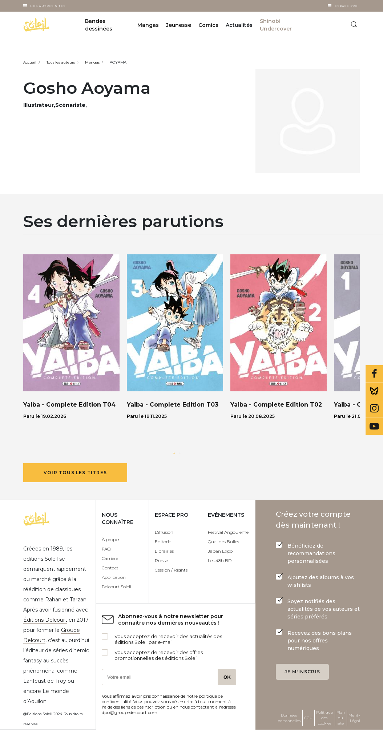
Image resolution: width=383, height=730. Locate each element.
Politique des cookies (324, 718)
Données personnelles (289, 718)
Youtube (374, 426)
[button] (174, 453)
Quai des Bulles (223, 541)
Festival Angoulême (228, 532)
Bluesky (374, 391)
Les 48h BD (219, 560)
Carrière (110, 558)
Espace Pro (346, 6)
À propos (111, 539)
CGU (308, 717)
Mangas (148, 25)
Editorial (164, 541)
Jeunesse (178, 25)
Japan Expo (220, 551)
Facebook (374, 374)
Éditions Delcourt (45, 620)
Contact (110, 567)
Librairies (164, 551)
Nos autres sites (48, 6)
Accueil (29, 62)
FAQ (106, 549)
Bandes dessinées (98, 25)
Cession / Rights (171, 570)
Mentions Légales (357, 718)
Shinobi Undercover (276, 25)
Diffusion (164, 532)
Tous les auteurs (61, 62)
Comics (208, 25)
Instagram (374, 409)
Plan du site (340, 718)
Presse (161, 560)
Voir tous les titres (75, 472)
